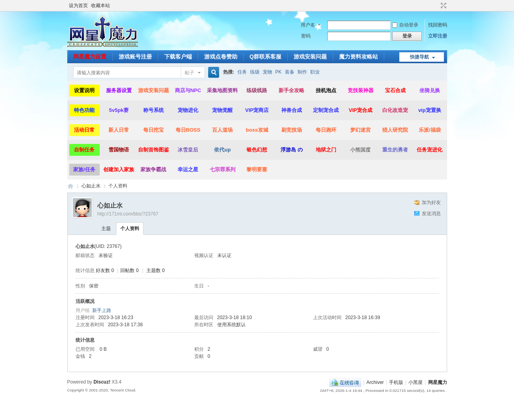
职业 (315, 72)
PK (278, 72)
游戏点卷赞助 (220, 56)
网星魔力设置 (89, 56)
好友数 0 (105, 270)
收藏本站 (100, 5)
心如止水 (91, 186)
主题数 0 (155, 270)
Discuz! (101, 382)
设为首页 (78, 5)
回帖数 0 (129, 270)
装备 (289, 72)
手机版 (396, 382)
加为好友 (431, 202)
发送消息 (431, 213)
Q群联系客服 (266, 56)
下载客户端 (178, 56)
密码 (306, 36)
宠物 (267, 72)
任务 (242, 72)
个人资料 (129, 228)
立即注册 (437, 36)
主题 (106, 228)
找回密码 (437, 25)
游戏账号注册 (135, 56)
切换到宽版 (442, 5)
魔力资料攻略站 (358, 56)
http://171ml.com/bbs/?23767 (128, 214)
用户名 (308, 25)
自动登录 (405, 25)
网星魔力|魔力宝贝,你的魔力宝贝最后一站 (70, 186)
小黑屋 (415, 382)
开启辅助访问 (436, 5)
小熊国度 (360, 150)
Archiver (375, 382)
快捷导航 (419, 57)
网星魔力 (437, 382)
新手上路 (101, 310)
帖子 (189, 73)
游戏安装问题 (310, 56)
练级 (255, 72)
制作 (302, 72)
